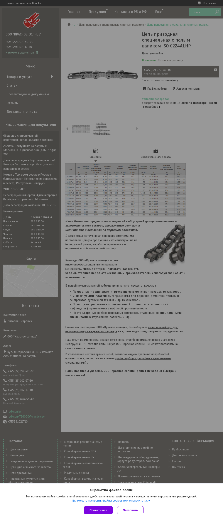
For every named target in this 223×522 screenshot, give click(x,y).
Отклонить (130, 510)
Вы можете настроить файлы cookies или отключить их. (110, 500)
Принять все (98, 510)
